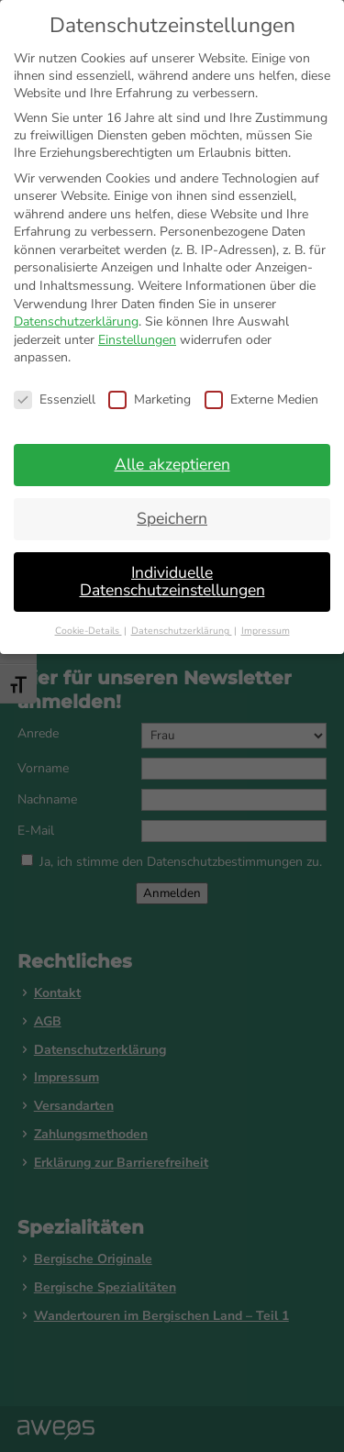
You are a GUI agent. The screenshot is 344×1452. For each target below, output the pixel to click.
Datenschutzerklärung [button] (181, 630)
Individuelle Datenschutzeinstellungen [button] (172, 581)
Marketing (149, 399)
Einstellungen (137, 340)
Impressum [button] (265, 630)
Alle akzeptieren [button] (172, 464)
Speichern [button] (172, 518)
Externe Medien (261, 399)
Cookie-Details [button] (88, 630)
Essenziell (54, 399)
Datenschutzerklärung (76, 321)
